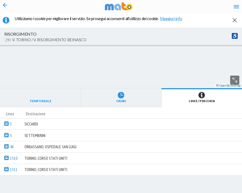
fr (170, 11)
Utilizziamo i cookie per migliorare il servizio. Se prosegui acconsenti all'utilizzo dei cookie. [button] (102, 21)
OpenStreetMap (230, 190)
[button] (144, 177)
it (165, 4)
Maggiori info (174, 21)
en (174, 4)
